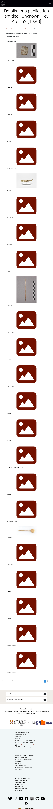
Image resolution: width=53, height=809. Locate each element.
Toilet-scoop (11, 168)
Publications (28, 29)
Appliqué (10, 218)
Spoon (9, 245)
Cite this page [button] (12, 694)
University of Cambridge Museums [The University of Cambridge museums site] (24, 755)
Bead (9, 413)
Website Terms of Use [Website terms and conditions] (21, 757)
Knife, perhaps (12, 521)
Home (7, 29)
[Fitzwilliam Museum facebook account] (21, 798)
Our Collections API (20, 765)
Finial (9, 272)
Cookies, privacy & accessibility (23, 759)
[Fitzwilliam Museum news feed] (26, 803)
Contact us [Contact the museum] (18, 761)
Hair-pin (10, 565)
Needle (9, 87)
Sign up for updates (26, 709)
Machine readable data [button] (15, 700)
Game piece (11, 60)
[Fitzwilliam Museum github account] (37, 798)
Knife (9, 141)
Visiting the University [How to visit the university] (21, 780)
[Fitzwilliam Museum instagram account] (15, 798)
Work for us (18, 763)
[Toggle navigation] (50, 3)
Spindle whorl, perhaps (15, 467)
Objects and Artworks (17, 29)
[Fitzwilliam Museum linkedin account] (26, 798)
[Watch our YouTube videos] (42, 798)
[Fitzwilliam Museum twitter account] (10, 798)
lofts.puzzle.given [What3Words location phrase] (28, 747)
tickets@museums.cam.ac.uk (25, 745)
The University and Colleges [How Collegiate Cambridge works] (22, 778)
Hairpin (9, 305)
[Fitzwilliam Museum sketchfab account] (32, 798)
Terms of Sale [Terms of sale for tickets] (18, 770)
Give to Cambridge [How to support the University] (20, 782)
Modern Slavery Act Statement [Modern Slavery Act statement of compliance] (23, 768)
